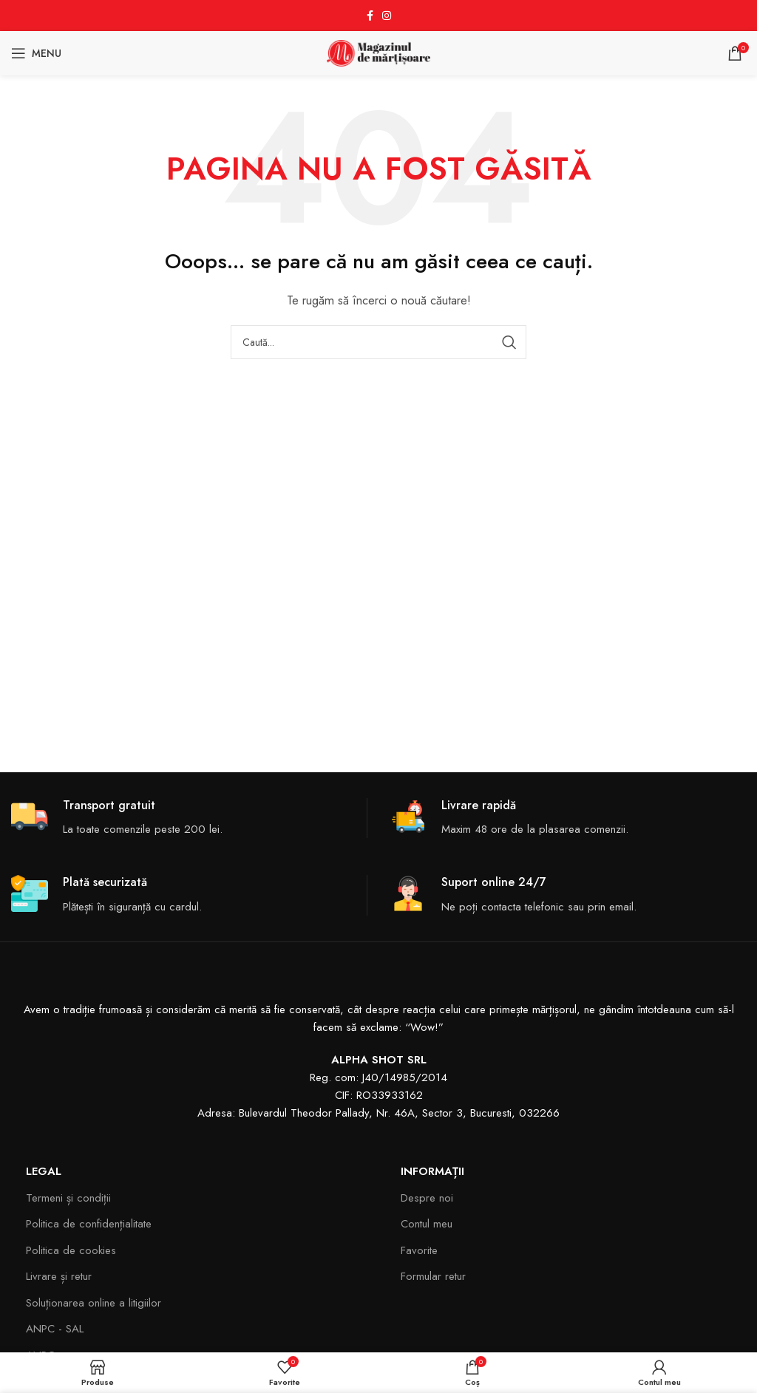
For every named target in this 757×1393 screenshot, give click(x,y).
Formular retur (433, 1276)
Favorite (419, 1250)
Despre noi (427, 1198)
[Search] (378, 342)
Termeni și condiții (68, 1198)
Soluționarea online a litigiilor (93, 1303)
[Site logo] (378, 52)
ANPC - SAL (55, 1329)
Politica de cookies (71, 1250)
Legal (43, 1171)
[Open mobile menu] (36, 53)
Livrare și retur (59, 1276)
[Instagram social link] (387, 16)
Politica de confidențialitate (89, 1224)
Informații (432, 1171)
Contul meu (426, 1224)
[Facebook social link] (370, 16)
